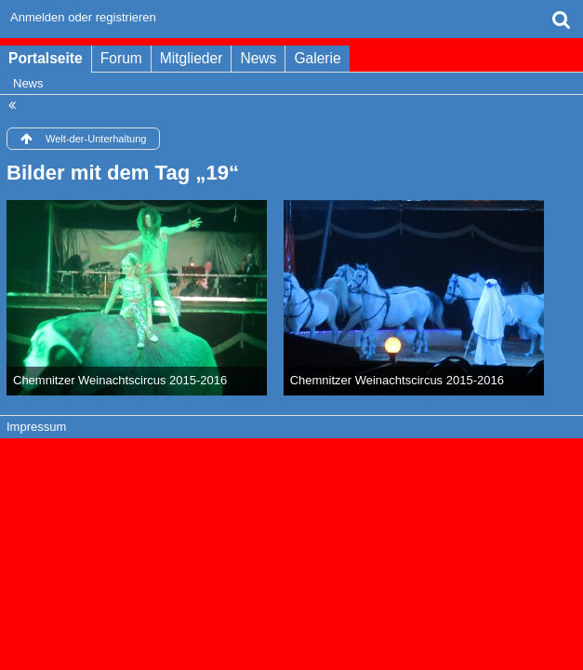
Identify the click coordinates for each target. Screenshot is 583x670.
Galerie (317, 58)
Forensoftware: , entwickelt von (291, 458)
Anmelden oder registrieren (83, 17)
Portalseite (45, 58)
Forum (121, 58)
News (258, 58)
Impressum (36, 427)
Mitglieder (191, 58)
